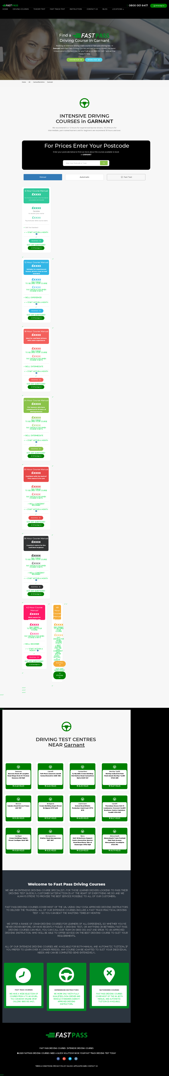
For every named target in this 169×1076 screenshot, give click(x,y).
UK (29, 82)
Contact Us (93, 1066)
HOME (25, 14)
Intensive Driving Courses (80, 1048)
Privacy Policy (59, 1066)
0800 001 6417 (99, 51)
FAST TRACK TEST (77, 14)
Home (24, 82)
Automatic (84, 177)
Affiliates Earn (80, 1066)
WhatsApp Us (139, 6)
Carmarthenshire (39, 82)
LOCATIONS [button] (138, 14)
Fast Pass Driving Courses (53, 1048)
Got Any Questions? (36, 245)
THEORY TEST (59, 14)
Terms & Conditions (43, 1066)
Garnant (50, 82)
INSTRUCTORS (96, 14)
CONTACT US (112, 14)
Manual (43, 177)
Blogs (70, 1066)
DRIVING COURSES (41, 14)
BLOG (125, 14)
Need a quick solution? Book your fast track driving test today (83, 1053)
